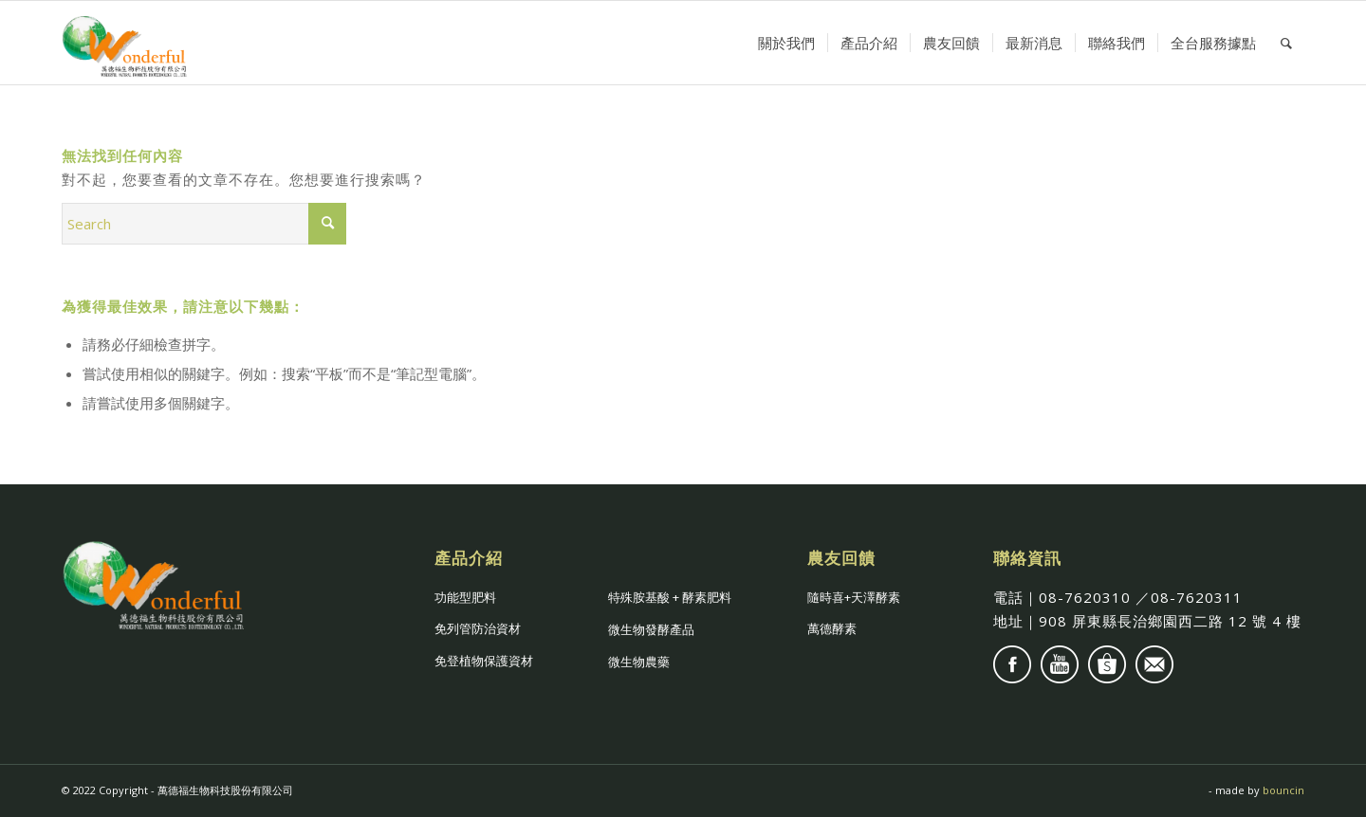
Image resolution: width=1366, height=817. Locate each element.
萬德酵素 (832, 628)
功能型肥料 (465, 597)
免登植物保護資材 (483, 660)
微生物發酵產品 (651, 629)
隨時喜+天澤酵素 (853, 597)
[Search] (1286, 42)
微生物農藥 (639, 661)
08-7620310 (1085, 597)
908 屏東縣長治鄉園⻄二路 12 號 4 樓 (1170, 620)
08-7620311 (1197, 597)
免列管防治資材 (477, 628)
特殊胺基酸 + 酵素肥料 (669, 597)
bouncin (1283, 790)
